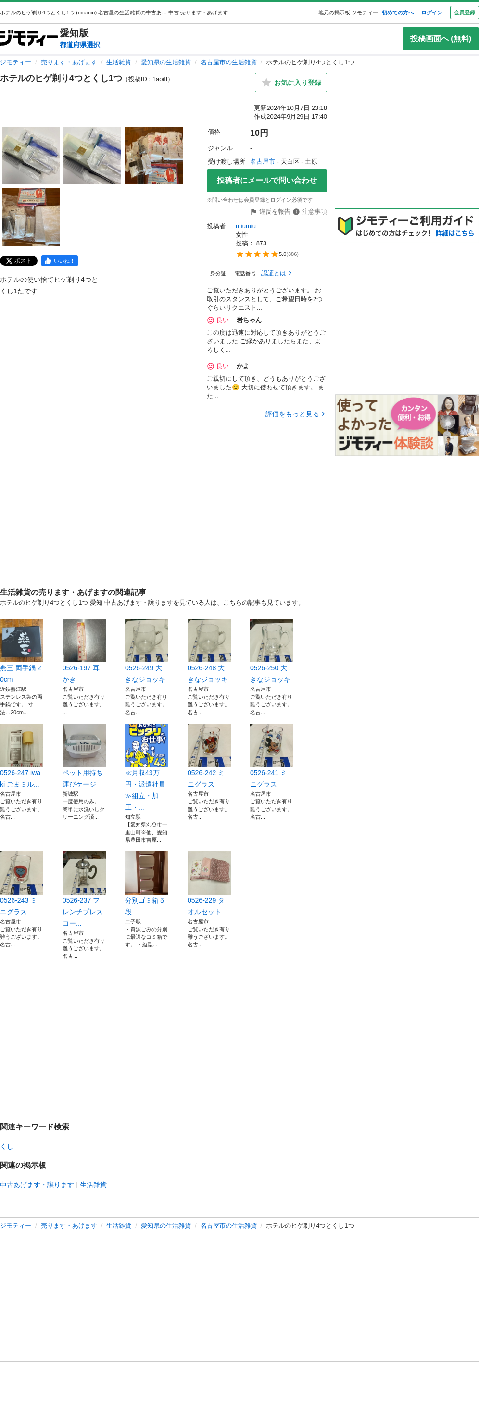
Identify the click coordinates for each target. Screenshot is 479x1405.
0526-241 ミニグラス (271, 756)
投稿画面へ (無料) (440, 39)
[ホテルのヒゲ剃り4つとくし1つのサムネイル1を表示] (31, 155)
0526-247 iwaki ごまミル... (21, 756)
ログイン (431, 12)
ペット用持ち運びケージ (84, 756)
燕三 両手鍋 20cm (21, 651)
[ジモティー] (29, 39)
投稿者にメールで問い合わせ (267, 180)
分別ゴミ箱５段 (146, 883)
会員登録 (464, 12)
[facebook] (59, 260)
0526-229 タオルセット (209, 883)
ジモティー (15, 62)
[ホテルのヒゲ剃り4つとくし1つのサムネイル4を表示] (31, 217)
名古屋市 (262, 161)
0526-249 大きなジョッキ (146, 651)
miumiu (246, 226)
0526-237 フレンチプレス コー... (84, 889)
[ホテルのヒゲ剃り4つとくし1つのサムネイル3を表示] (154, 155)
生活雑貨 (118, 62)
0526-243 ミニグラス (21, 883)
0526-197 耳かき (84, 651)
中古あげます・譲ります (37, 1184)
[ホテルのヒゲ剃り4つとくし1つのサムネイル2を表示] (92, 155)
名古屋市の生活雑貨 (229, 62)
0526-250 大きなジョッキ (271, 651)
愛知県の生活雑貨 (166, 62)
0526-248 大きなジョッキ (209, 651)
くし (6, 1146)
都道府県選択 (80, 44)
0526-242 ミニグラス (209, 756)
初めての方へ (398, 12)
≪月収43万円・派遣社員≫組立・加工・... (146, 767)
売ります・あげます (69, 62)
